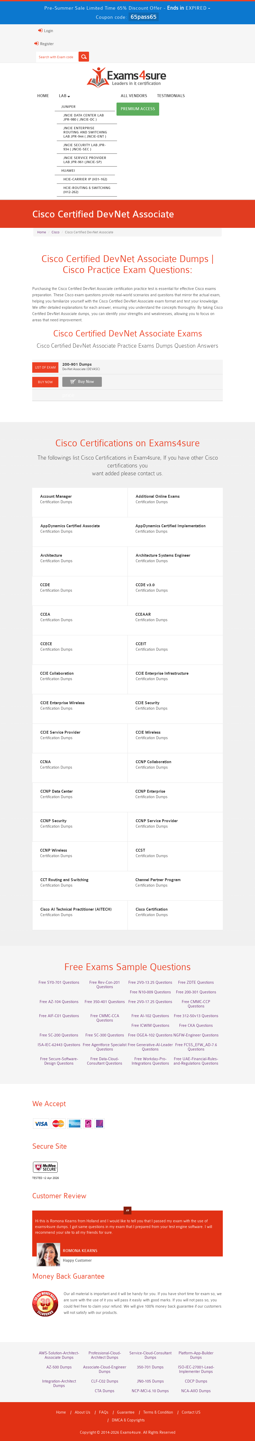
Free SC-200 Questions (59, 1035)
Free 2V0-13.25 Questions (150, 982)
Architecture (51, 555)
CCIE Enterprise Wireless (62, 703)
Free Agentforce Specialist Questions (104, 1047)
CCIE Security (147, 703)
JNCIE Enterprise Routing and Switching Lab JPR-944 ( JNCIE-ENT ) (85, 132)
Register (44, 43)
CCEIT (141, 644)
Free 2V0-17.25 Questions (150, 1002)
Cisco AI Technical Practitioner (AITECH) (76, 909)
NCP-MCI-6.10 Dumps (150, 1391)
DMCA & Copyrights (128, 1420)
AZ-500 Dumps (59, 1367)
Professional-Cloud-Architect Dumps (104, 1355)
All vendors (134, 96)
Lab (64, 95)
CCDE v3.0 (145, 585)
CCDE (45, 585)
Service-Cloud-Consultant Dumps (150, 1355)
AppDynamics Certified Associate (70, 526)
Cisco (55, 232)
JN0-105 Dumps (150, 1381)
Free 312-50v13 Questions (196, 1016)
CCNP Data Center (56, 791)
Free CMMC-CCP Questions (196, 1004)
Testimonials (171, 96)
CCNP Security (53, 821)
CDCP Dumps (196, 1381)
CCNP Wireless (53, 850)
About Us (82, 1412)
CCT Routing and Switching (64, 880)
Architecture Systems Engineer (163, 555)
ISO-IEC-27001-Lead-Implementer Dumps (196, 1369)
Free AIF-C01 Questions (59, 1016)
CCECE (46, 644)
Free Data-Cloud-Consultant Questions (104, 1061)
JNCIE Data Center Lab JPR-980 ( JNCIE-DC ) (83, 117)
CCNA (45, 762)
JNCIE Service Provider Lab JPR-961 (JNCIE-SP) (84, 160)
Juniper (68, 107)
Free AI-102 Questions (150, 1016)
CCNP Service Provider (157, 821)
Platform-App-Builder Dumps (196, 1355)
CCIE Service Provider (60, 732)
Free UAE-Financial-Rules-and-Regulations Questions (196, 1061)
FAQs (103, 1412)
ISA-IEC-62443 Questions (59, 1045)
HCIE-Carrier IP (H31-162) (85, 179)
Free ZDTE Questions (196, 982)
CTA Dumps (104, 1391)
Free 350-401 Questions (105, 1002)
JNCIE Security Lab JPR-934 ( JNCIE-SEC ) (84, 147)
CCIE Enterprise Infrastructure (162, 673)
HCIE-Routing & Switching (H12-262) (86, 190)
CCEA (45, 614)
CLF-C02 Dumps (104, 1381)
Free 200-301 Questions (196, 992)
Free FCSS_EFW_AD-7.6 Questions (196, 1047)
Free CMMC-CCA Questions (104, 1018)
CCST (140, 850)
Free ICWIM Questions (150, 1025)
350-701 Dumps (150, 1367)
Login (45, 30)
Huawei (68, 171)
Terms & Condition (158, 1412)
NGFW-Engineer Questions (196, 1035)
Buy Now (86, 381)
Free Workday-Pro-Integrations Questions (150, 1061)
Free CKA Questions (196, 1025)
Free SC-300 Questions (104, 1035)
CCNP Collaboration (153, 762)
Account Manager (56, 496)
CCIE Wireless (148, 732)
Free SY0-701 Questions (58, 982)
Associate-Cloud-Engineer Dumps (104, 1369)
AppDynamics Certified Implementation (170, 526)
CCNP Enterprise (150, 791)
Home (43, 96)
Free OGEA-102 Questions (150, 1035)
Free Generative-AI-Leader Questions (150, 1047)
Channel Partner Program (158, 880)
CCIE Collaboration (57, 673)
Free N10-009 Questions (150, 992)
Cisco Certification (152, 909)
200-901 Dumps (77, 364)
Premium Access (138, 109)
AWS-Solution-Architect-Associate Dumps (59, 1355)
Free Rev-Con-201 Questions (104, 984)
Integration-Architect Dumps (59, 1383)
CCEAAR (143, 614)
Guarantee (126, 1412)
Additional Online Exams (158, 496)
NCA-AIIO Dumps (196, 1391)
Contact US (191, 1412)
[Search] (84, 57)
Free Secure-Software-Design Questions (59, 1061)
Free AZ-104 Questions (59, 1002)
